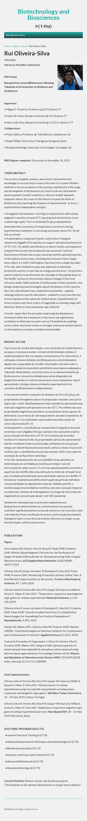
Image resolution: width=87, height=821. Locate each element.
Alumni (24, 46)
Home (7, 46)
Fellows (15, 46)
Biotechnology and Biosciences (43, 14)
